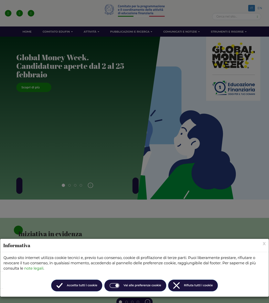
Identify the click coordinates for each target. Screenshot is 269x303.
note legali (33, 268)
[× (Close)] (264, 244)
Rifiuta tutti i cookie (193, 285)
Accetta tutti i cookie (76, 285)
